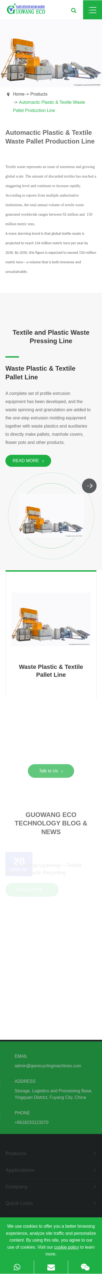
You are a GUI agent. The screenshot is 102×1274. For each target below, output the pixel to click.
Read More (28, 460)
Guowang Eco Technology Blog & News (51, 824)
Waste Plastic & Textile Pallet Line (40, 373)
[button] (89, 485)
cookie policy (66, 1247)
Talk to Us (51, 772)
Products (38, 94)
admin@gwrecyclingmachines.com (48, 1067)
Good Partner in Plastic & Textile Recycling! (51, 748)
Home (19, 94)
